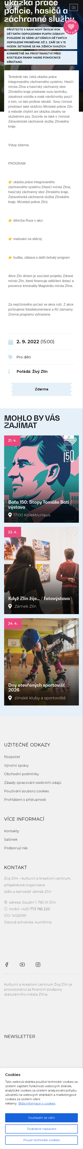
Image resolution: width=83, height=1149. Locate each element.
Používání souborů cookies (26, 791)
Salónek (11, 840)
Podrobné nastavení (41, 1129)
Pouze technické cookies (41, 1140)
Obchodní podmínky (21, 774)
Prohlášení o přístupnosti (25, 800)
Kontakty (11, 831)
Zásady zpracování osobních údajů (32, 783)
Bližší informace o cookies (36, 1103)
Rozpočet (12, 757)
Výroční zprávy (16, 766)
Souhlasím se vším (41, 1118)
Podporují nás (15, 848)
